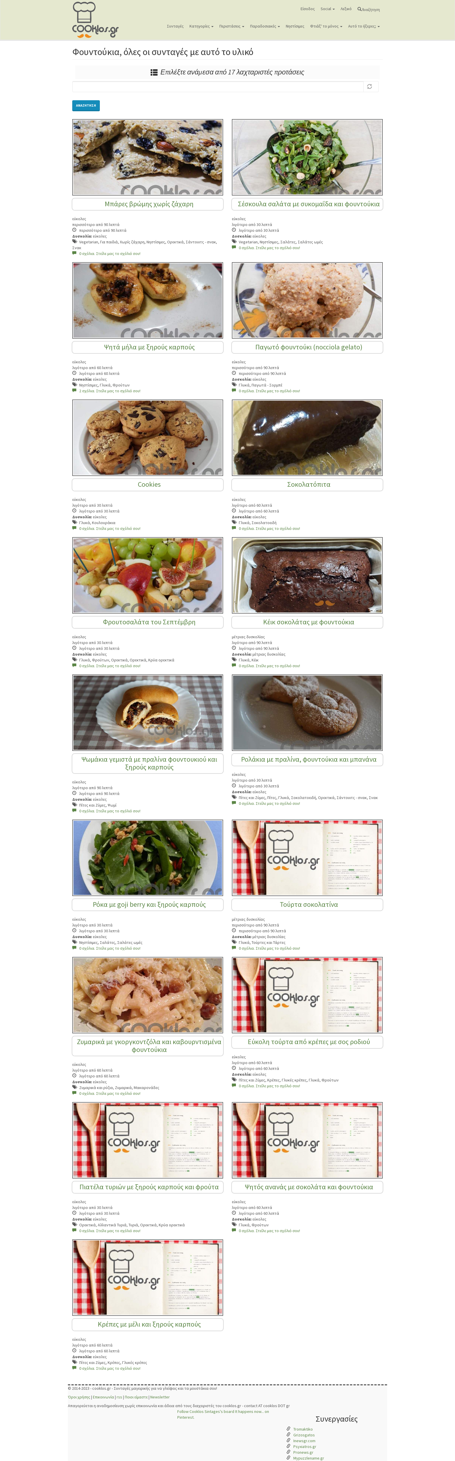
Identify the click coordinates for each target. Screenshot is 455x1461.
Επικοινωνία (103, 1397)
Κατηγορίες (201, 26)
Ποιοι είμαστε (136, 1397)
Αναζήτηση (371, 9)
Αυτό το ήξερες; (364, 26)
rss (119, 1397)
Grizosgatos (304, 1435)
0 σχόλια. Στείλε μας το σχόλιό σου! (106, 253)
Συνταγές (175, 26)
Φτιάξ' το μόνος (326, 26)
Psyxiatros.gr (304, 1446)
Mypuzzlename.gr (308, 1458)
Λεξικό (346, 8)
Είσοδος (308, 8)
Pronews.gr (303, 1452)
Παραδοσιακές (265, 26)
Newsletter (160, 1397)
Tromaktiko (303, 1429)
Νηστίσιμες (295, 26)
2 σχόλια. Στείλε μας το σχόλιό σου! (106, 390)
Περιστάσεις (231, 26)
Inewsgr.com (304, 1440)
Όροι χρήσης (79, 1397)
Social (328, 8)
